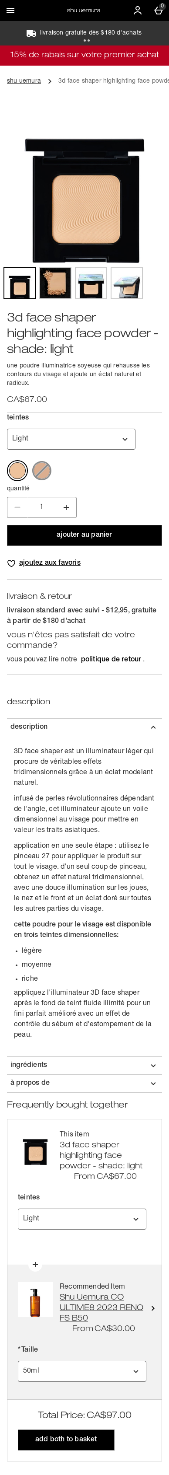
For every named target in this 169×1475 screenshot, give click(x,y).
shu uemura (24, 81)
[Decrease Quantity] (17, 507)
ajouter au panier (84, 535)
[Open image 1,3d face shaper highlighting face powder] (19, 283)
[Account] (137, 10)
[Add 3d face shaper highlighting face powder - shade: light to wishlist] (44, 563)
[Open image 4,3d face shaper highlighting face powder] (127, 283)
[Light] (17, 470)
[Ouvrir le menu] (10, 10)
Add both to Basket (66, 1440)
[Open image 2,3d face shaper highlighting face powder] (55, 283)
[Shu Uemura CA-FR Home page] (83, 10)
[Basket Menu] (158, 10)
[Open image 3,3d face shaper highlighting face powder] (91, 283)
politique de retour (111, 660)
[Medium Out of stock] (41, 470)
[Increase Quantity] (66, 507)
